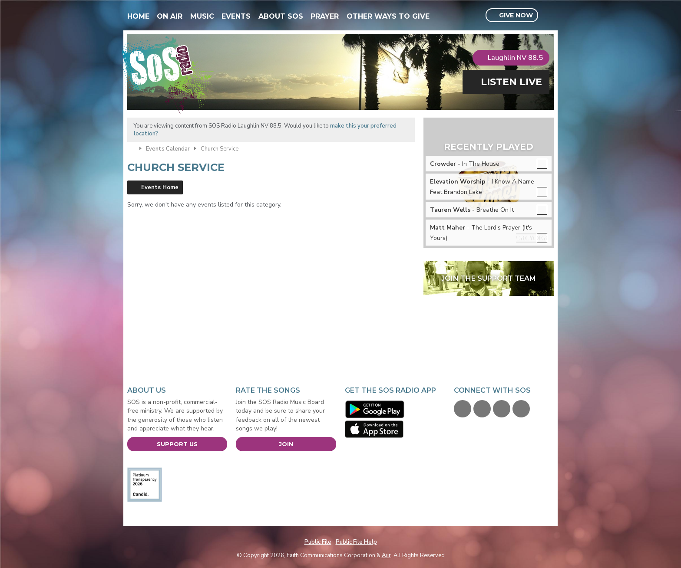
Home (138, 16)
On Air (169, 16)
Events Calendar (168, 149)
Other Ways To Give (388, 16)
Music (202, 16)
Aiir (386, 555)
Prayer (325, 16)
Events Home (160, 187)
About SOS (280, 16)
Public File (317, 542)
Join (286, 443)
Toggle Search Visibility (548, 15)
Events (236, 16)
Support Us (177, 443)
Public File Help (356, 542)
